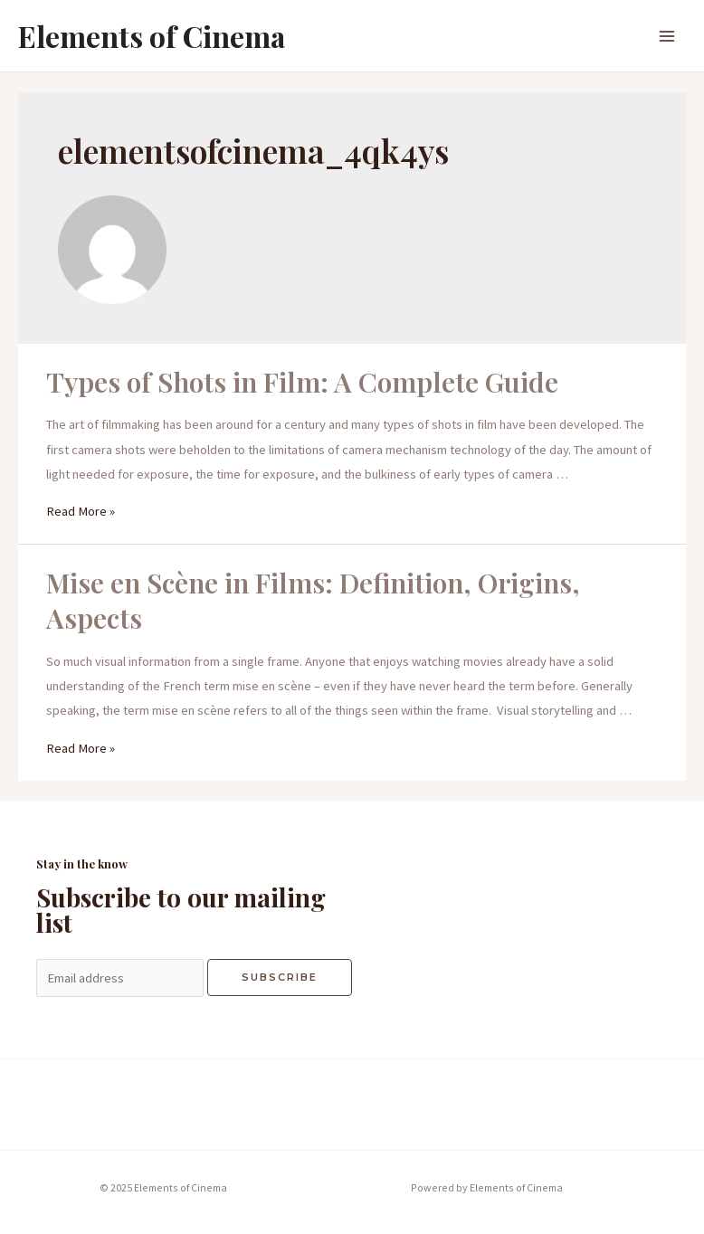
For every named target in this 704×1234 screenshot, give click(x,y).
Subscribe (280, 977)
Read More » (80, 511)
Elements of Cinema (151, 35)
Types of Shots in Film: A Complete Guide (302, 382)
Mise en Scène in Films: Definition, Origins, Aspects (313, 600)
